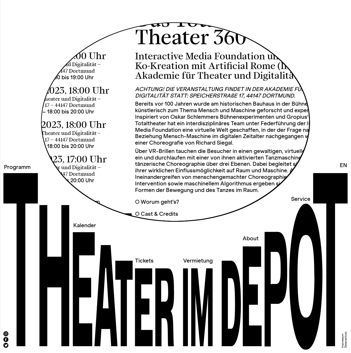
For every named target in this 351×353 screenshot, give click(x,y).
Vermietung (198, 261)
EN (343, 165)
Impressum (342, 341)
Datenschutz (345, 340)
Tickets (144, 261)
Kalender (84, 225)
